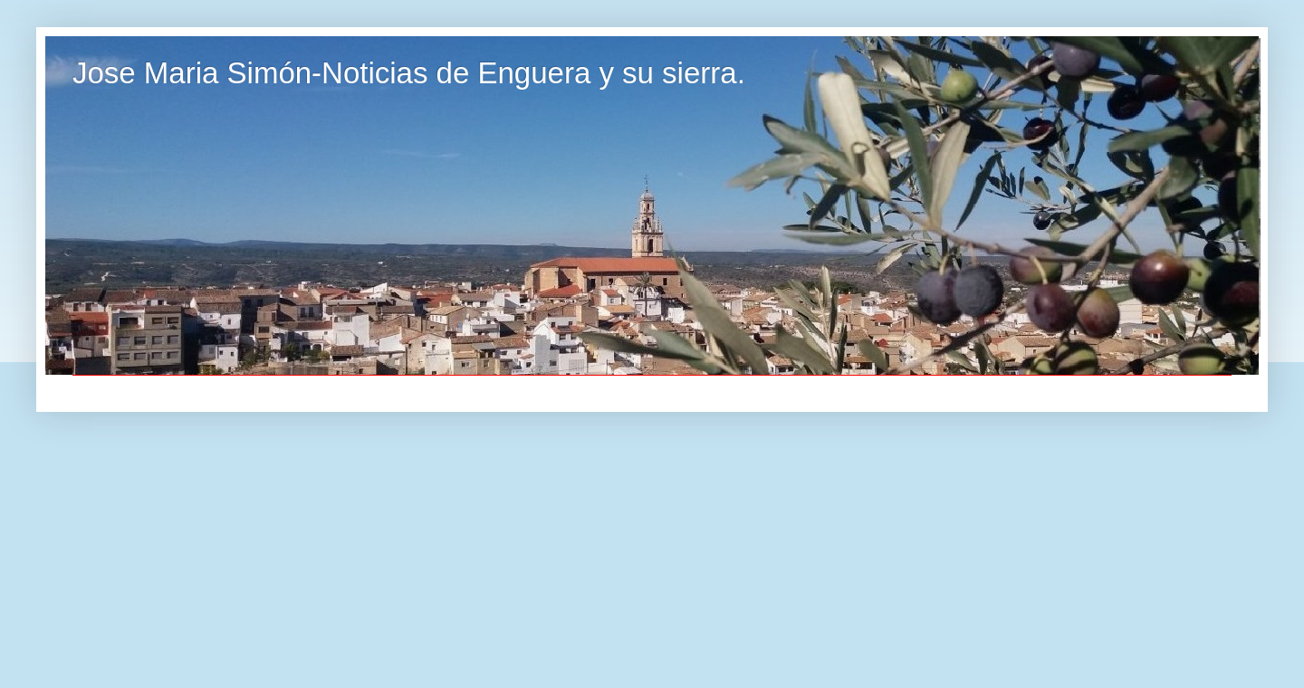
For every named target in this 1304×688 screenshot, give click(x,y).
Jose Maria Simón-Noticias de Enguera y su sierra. (408, 73)
